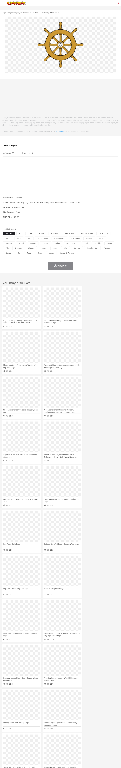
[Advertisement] (60, 96)
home (72, 745)
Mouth (97, 745)
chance (31, 248)
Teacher (20, 748)
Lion (94, 741)
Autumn (18, 737)
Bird (20, 741)
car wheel (76, 238)
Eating (95, 752)
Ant (11, 741)
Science (90, 748)
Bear (15, 741)
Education (54, 748)
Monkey (99, 741)
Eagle (58, 741)
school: (5, 748)
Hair (77, 745)
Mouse (106, 741)
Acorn (12, 737)
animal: (5, 741)
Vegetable (70, 752)
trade (29, 253)
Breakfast (12, 752)
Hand (113, 745)
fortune (45, 243)
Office (102, 748)
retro (19, 238)
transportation (59, 238)
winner (107, 248)
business (9, 233)
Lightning (72, 737)
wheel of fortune (67, 253)
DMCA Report (10, 145)
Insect (89, 741)
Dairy (18, 752)
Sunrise (84, 737)
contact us (60, 131)
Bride (22, 745)
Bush (104, 737)
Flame (53, 737)
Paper (97, 748)
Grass (65, 737)
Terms (11, 763)
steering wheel (72, 243)
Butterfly (26, 741)
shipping (9, 243)
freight (57, 243)
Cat (32, 741)
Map (69, 748)
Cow (43, 741)
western (89, 238)
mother (34, 745)
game (101, 238)
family (28, 745)
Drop (114, 737)
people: (5, 745)
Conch (37, 737)
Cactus (31, 737)
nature (51, 253)
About (4, 763)
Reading (41, 748)
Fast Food (37, 752)
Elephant (64, 741)
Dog (47, 741)
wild (65, 248)
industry (43, 248)
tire (30, 233)
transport (54, 233)
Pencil (47, 748)
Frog (74, 741)
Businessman (42, 745)
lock (86, 243)
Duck (52, 741)
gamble (98, 243)
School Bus (63, 748)
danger (8, 253)
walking (66, 745)
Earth (43, 737)
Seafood (63, 752)
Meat (48, 752)
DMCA (36, 763)
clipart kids (103, 233)
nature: (5, 737)
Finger (108, 745)
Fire (47, 737)
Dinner (84, 752)
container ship (92, 248)
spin (29, 238)
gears (40, 253)
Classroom (32, 748)
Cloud (109, 737)
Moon (79, 737)
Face (102, 745)
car (19, 253)
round (21, 243)
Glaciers (59, 737)
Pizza (90, 752)
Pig (111, 741)
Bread (101, 752)
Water (99, 737)
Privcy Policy (20, 763)
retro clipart (69, 233)
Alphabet (109, 748)
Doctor (51, 745)
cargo (109, 243)
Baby (17, 745)
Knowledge (76, 748)
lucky (55, 248)
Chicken (37, 741)
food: (4, 752)
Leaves (24, 737)
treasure (18, 248)
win (7, 248)
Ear (56, 745)
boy (86, 745)
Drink (30, 752)
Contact (29, 763)
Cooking (107, 752)
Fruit (43, 752)
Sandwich (55, 752)
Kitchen (77, 752)
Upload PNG (46, 763)
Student (12, 748)
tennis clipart (42, 238)
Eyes (60, 745)
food (21, 233)
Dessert (24, 752)
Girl (82, 745)
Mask (12, 745)
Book (25, 748)
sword (8, 238)
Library (84, 748)
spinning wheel (87, 233)
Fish (70, 741)
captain (33, 243)
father (91, 745)
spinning (77, 248)
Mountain (92, 737)
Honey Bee (81, 741)
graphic (42, 233)
